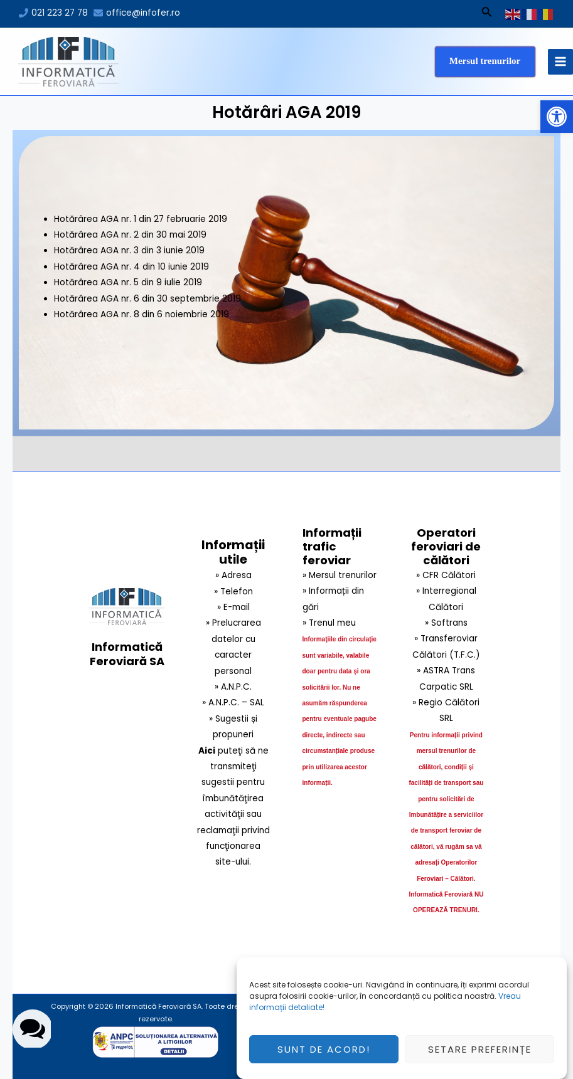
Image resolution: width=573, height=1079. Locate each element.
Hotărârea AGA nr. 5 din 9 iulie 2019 (128, 282)
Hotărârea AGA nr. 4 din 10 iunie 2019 (131, 267)
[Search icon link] (487, 14)
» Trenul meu (329, 623)
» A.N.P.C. (233, 687)
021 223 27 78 (59, 13)
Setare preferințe (480, 1054)
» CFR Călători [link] (446, 575)
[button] (556, 116)
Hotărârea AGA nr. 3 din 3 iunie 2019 (129, 250)
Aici (206, 751)
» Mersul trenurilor (340, 575)
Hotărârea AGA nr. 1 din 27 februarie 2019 (140, 219)
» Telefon (233, 591)
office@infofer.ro (143, 13)
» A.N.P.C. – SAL (233, 702)
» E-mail (233, 607)
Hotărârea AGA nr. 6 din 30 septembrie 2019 (147, 299)
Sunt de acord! (323, 1054)
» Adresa (233, 575)
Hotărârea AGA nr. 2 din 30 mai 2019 (130, 235)
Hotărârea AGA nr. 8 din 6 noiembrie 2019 (141, 314)
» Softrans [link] (446, 623)
